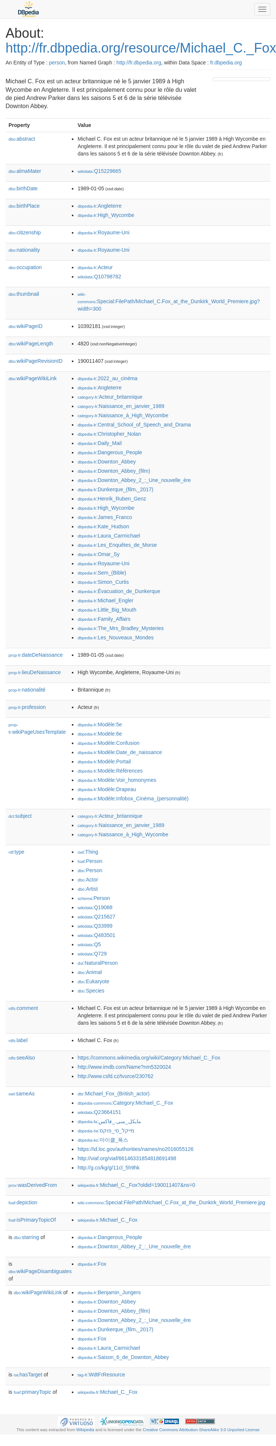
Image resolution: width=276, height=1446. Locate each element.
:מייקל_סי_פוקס (105, 1131)
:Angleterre (99, 206)
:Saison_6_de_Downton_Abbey (123, 1357)
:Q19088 (94, 907)
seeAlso (22, 1058)
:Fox (91, 1264)
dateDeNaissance (36, 655)
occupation (25, 267)
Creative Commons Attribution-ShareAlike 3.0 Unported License (201, 1429)
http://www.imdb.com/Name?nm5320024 (124, 1067)
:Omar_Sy (98, 554)
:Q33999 (94, 926)
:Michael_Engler (105, 600)
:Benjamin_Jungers (108, 1292)
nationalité (27, 690)
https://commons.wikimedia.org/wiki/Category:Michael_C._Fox (148, 1058)
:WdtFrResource (101, 1375)
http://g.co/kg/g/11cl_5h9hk (108, 1168)
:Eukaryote (93, 981)
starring (26, 1237)
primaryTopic (32, 1392)
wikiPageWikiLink (33, 378)
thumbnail (24, 294)
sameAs (21, 1094)
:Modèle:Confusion (108, 743)
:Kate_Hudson (103, 526)
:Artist (87, 889)
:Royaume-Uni (103, 232)
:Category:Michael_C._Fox (125, 1103)
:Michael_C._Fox (107, 1220)
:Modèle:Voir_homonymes (116, 780)
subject (20, 816)
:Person (89, 861)
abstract (22, 139)
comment (23, 1008)
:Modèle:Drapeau (106, 789)
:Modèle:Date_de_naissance (119, 752)
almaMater (25, 171)
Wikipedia (85, 1429)
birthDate (23, 188)
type (16, 852)
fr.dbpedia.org (226, 63)
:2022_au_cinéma (107, 378)
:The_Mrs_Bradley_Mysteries (120, 628)
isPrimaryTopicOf (32, 1220)
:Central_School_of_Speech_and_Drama (134, 425)
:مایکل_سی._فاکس (109, 1121)
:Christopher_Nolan (109, 434)
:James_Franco (104, 517)
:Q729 (92, 954)
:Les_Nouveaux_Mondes (115, 637)
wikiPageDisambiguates (40, 1271)
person (57, 63)
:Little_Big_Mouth (106, 610)
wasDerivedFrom (33, 1185)
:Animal (89, 972)
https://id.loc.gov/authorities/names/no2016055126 (135, 1149)
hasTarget (28, 1375)
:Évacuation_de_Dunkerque (118, 591)
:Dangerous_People (109, 452)
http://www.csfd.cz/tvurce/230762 (115, 1076)
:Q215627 (96, 917)
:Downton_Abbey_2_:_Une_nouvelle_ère (134, 480)
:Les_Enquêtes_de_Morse (117, 545)
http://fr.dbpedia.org (138, 63)
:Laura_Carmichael (108, 536)
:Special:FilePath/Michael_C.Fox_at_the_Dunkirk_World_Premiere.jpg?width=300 (168, 302)
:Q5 (89, 944)
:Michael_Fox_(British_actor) (113, 1094)
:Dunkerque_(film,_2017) (115, 489)
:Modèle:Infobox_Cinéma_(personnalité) (132, 798)
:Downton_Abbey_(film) (113, 471)
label (18, 1040)
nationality (24, 250)
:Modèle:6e (99, 734)
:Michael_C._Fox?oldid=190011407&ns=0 (136, 1185)
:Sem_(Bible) (101, 573)
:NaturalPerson (97, 963)
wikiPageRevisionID (36, 361)
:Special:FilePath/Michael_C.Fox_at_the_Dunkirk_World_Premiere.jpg (171, 1202)
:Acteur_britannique (109, 397)
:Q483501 (96, 935)
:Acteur (95, 267)
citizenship (25, 232)
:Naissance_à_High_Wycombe (122, 415)
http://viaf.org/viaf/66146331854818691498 (126, 1158)
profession (27, 707)
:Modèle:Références (110, 771)
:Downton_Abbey (106, 462)
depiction (23, 1202)
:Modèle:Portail (104, 761)
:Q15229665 (99, 171)
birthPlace (24, 206)
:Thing (87, 852)
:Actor (87, 880)
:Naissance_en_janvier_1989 (120, 406)
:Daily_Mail (99, 443)
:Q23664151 (99, 1112)
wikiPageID (26, 326)
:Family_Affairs (103, 619)
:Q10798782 (99, 277)
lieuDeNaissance (35, 672)
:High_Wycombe (105, 215)
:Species (90, 991)
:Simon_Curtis (103, 582)
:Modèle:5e (99, 724)
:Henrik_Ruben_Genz (111, 499)
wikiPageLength (31, 344)
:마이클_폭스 (102, 1140)
